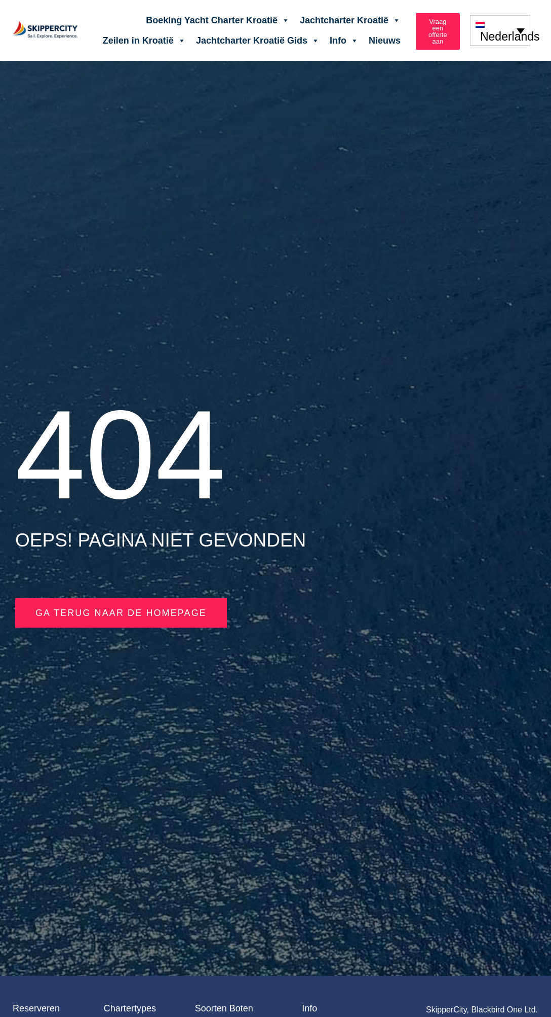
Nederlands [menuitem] (510, 36)
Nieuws (385, 40)
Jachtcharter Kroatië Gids (258, 40)
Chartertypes (130, 1008)
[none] (500, 30)
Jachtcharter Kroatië (350, 20)
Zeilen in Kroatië (144, 40)
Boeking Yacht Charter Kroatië (218, 20)
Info (344, 40)
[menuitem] (500, 30)
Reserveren (36, 1008)
